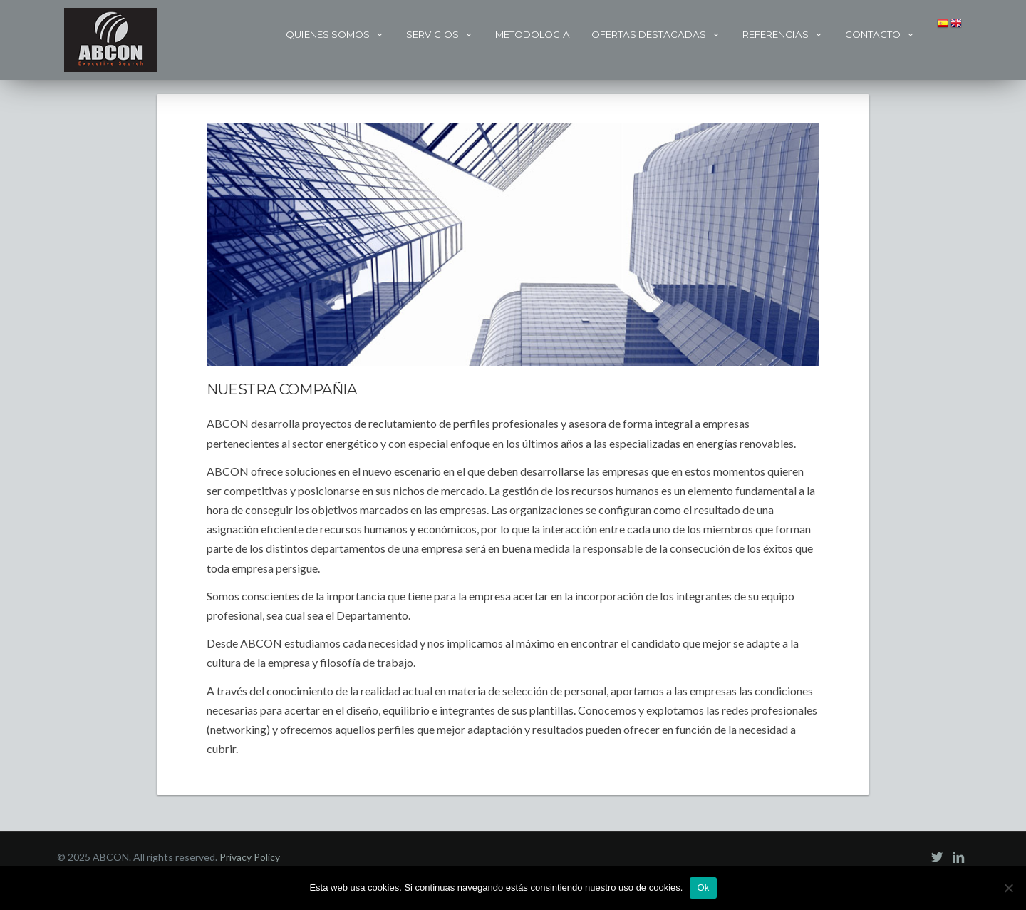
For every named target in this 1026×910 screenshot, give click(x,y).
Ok (703, 887)
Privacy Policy (249, 857)
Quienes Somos (335, 34)
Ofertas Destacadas (656, 34)
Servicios (440, 34)
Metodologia (532, 34)
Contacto (880, 34)
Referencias (783, 34)
